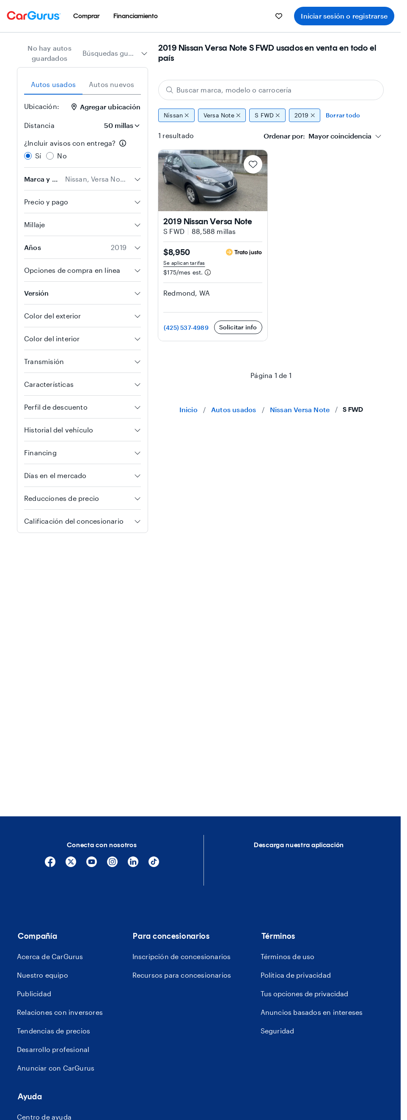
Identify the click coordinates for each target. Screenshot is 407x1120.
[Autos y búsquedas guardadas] (278, 16)
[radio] (28, 156)
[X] (71, 865)
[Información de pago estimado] (208, 272)
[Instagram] (112, 865)
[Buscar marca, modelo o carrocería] (271, 90)
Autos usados (233, 409)
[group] (271, 115)
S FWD (267, 115)
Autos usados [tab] (53, 84)
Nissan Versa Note (300, 409)
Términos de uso (288, 956)
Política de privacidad (296, 975)
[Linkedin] (133, 865)
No (61, 156)
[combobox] (115, 53)
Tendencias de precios (53, 1031)
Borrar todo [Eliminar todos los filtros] (343, 115)
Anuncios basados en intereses (312, 1012)
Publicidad (34, 994)
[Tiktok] (153, 865)
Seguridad (277, 1031)
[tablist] (82, 84)
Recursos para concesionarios (181, 975)
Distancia (39, 125)
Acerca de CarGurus (50, 956)
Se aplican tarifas (184, 263)
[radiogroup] (82, 149)
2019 (304, 115)
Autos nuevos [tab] (111, 84)
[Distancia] (119, 125)
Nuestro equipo (42, 975)
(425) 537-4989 (186, 327)
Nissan (176, 115)
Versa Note (222, 115)
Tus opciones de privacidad (304, 994)
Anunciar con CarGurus (55, 1068)
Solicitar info (238, 327)
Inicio (188, 409)
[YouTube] (91, 865)
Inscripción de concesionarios (181, 956)
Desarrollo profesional (53, 1049)
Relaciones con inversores (60, 1012)
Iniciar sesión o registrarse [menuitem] (344, 16)
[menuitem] (86, 16)
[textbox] (317, 136)
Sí (38, 156)
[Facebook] (50, 865)
